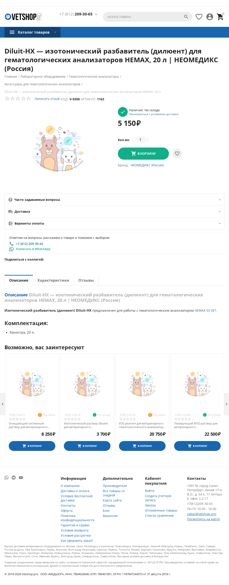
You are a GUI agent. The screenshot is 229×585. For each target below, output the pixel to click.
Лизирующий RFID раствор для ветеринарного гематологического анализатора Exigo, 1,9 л (197, 425)
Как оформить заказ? (77, 540)
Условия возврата (75, 530)
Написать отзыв (47, 98)
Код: (64, 99)
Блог (106, 510)
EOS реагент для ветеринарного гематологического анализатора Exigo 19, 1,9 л (142, 425)
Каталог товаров (34, 32)
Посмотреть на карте (203, 519)
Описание (18, 280)
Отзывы (86, 280)
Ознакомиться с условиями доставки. (154, 114)
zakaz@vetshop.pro (201, 514)
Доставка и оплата (75, 491)
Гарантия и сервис (75, 525)
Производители (115, 486)
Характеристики (53, 280)
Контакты (68, 505)
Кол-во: (124, 140)
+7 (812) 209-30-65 (29, 244)
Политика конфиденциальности (77, 518)
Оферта (67, 510)
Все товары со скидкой (114, 493)
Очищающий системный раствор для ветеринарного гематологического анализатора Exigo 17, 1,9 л (32, 425)
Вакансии (110, 516)
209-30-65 (76, 14)
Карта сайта (112, 500)
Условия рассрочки (76, 535)
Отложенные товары (161, 510)
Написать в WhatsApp (33, 249)
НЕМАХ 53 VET (205, 310)
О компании (70, 486)
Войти (149, 491)
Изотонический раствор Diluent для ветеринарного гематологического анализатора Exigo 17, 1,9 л (87, 425)
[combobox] (147, 17)
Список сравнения (159, 515)
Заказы (150, 505)
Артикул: (88, 99)
